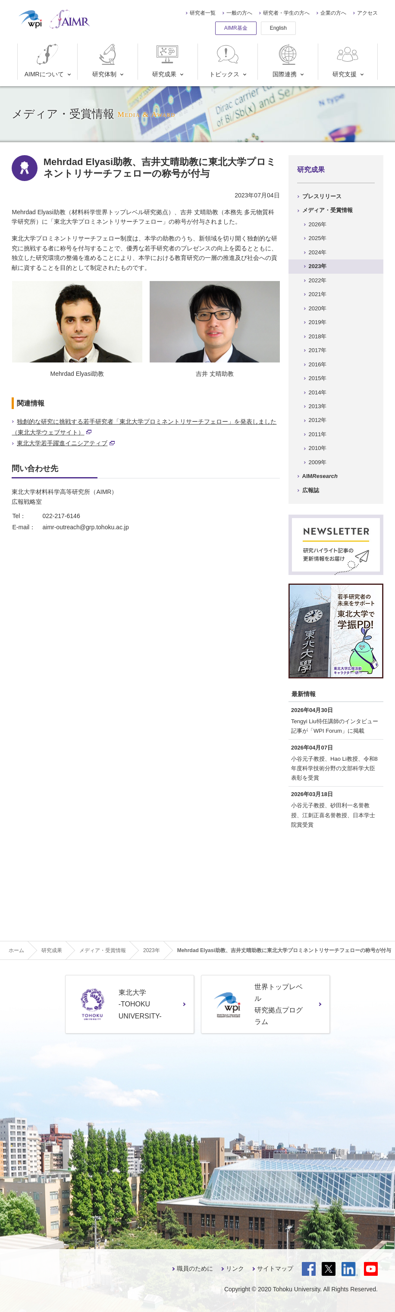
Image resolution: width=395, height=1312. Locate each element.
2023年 (318, 266)
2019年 (318, 322)
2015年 (318, 378)
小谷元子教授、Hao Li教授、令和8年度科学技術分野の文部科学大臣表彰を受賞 (334, 768)
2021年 (318, 294)
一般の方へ (239, 13)
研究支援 (346, 61)
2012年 (318, 420)
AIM (320, 476)
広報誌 (310, 490)
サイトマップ (275, 1268)
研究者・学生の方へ (286, 13)
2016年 (318, 364)
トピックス (224, 61)
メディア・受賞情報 (327, 210)
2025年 (318, 238)
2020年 (318, 308)
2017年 (318, 350)
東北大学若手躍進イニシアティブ (66, 443)
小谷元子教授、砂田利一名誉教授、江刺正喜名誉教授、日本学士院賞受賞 (333, 815)
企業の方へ (333, 13)
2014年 (318, 392)
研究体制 (106, 61)
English (278, 28)
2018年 (318, 336)
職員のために (195, 1268)
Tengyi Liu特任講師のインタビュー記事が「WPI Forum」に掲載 (334, 726)
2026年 (318, 224)
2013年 (318, 406)
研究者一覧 (203, 13)
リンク (235, 1268)
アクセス (367, 13)
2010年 (318, 448)
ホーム (16, 950)
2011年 (318, 434)
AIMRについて (44, 61)
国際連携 (287, 61)
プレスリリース (322, 196)
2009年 (318, 462)
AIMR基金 (236, 28)
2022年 (318, 280)
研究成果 (166, 61)
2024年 (318, 252)
